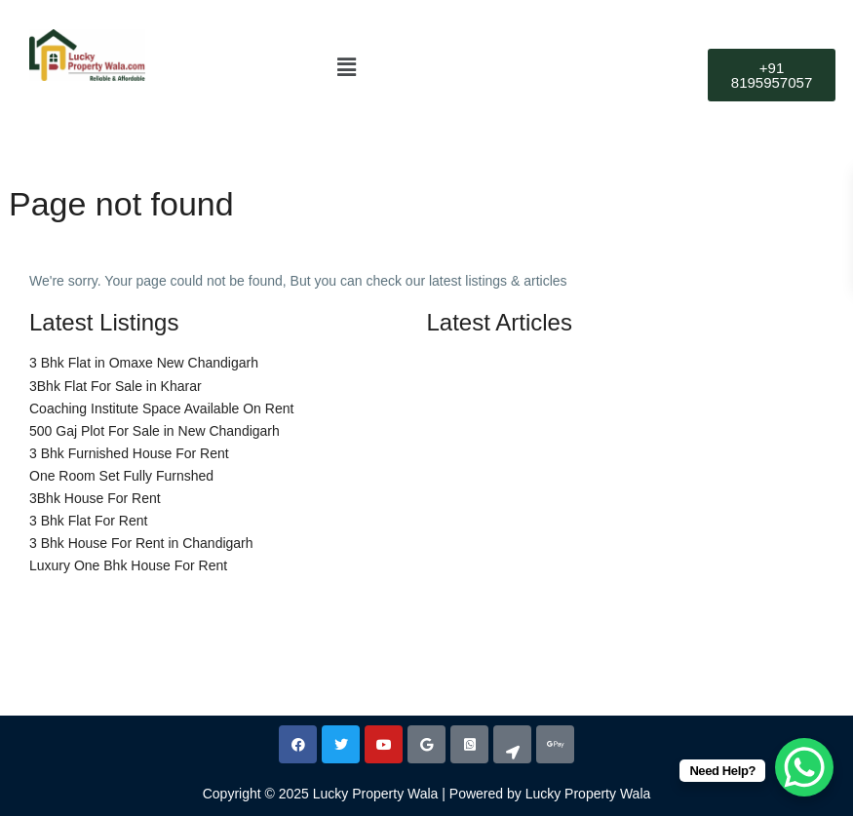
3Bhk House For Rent (95, 498)
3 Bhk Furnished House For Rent (129, 453)
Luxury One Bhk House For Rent (128, 565)
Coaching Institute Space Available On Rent (161, 408)
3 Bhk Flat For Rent (88, 520)
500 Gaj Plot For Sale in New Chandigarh (154, 431)
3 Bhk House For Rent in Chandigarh (141, 543)
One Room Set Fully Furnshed (121, 476)
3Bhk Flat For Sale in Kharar (115, 386)
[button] (347, 67)
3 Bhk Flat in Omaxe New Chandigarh (143, 362)
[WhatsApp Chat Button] (804, 767)
